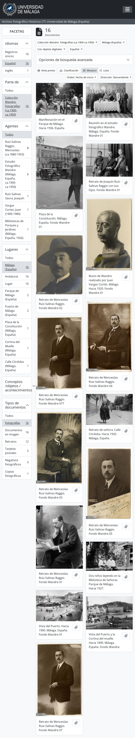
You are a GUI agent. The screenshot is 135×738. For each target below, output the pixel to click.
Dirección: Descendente (115, 77)
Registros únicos (17, 54)
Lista (104, 70)
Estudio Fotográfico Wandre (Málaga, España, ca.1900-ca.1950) (17, 174)
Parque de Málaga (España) (17, 295)
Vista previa (46, 70)
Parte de (12, 82)
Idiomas (11, 43)
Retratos (17, 442)
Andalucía (17, 277)
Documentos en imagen (17, 432)
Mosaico (90, 70)
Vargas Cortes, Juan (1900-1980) (17, 209)
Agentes (11, 126)
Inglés (17, 71)
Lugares (11, 249)
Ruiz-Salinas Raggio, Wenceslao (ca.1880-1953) (17, 148)
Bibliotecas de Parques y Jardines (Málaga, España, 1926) (17, 229)
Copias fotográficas (17, 474)
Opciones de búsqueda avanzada (65, 59)
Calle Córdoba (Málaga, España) (17, 366)
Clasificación (69, 70)
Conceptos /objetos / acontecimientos (18, 385)
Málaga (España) (17, 267)
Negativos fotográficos (17, 462)
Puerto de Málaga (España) (17, 311)
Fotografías (17, 424)
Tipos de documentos (15, 405)
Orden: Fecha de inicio (80, 77)
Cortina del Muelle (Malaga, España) (17, 348)
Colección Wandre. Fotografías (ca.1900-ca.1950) (17, 106)
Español (17, 64)
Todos (9, 90)
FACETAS (17, 31)
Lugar (17, 284)
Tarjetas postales (17, 451)
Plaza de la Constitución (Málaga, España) (17, 328)
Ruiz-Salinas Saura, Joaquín (17, 196)
